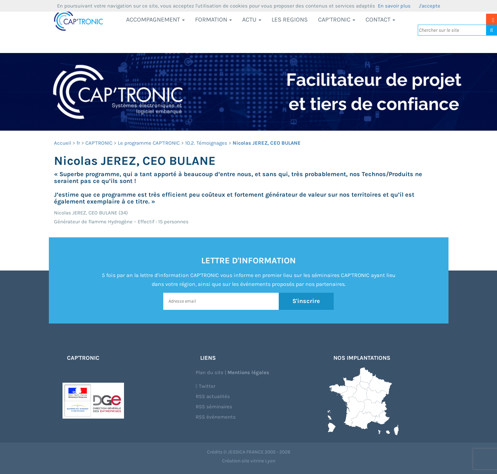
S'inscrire (306, 301)
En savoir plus (394, 6)
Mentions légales (248, 372)
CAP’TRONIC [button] (336, 19)
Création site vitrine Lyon (248, 461)
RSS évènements (216, 417)
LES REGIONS (290, 19)
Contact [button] (380, 19)
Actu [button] (251, 19)
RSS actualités (213, 396)
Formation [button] (213, 19)
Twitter (205, 386)
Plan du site (209, 372)
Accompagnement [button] (155, 19)
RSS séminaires (214, 407)
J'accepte (429, 6)
